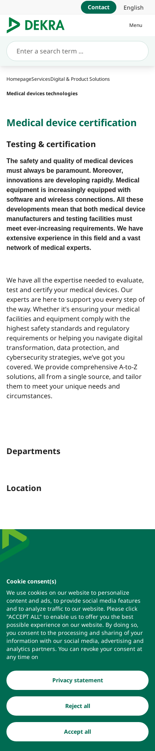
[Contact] (98, 7)
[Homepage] (18, 79)
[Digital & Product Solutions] (80, 79)
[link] (134, 7)
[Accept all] (77, 733)
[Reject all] (77, 708)
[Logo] (38, 25)
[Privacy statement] (77, 682)
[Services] (40, 79)
